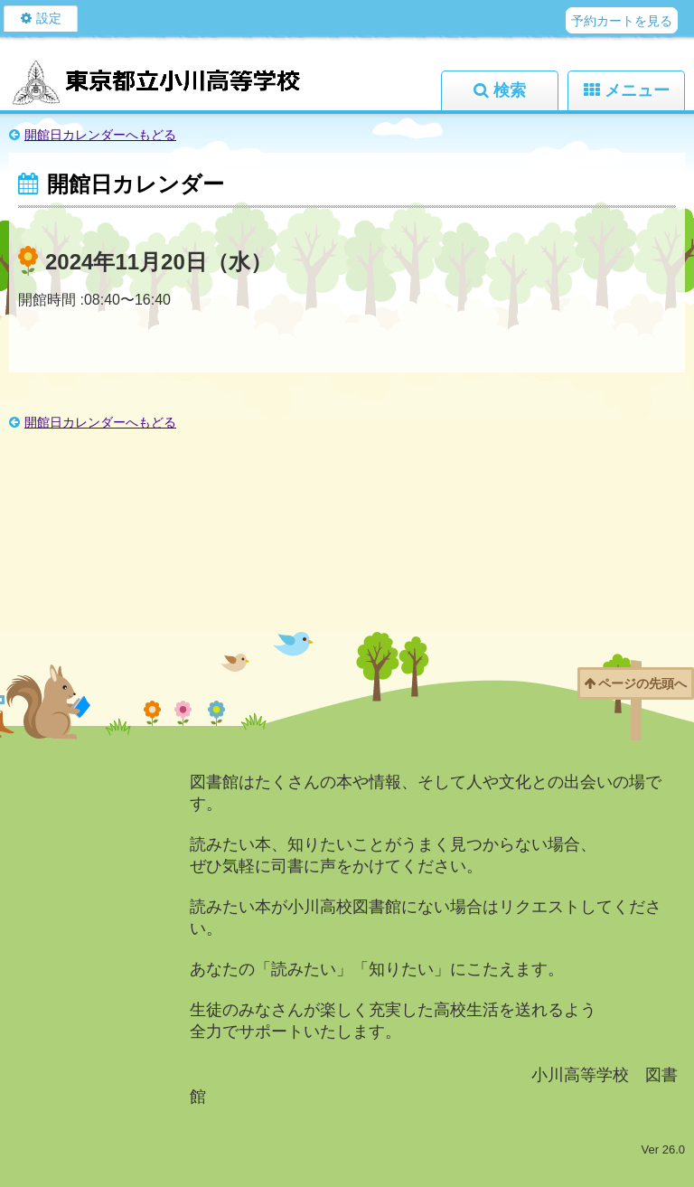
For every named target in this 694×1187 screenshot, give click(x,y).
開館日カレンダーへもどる (100, 134)
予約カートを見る (621, 21)
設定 (48, 18)
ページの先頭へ (642, 683)
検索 (509, 90)
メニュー (637, 90)
